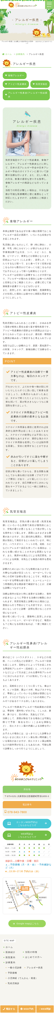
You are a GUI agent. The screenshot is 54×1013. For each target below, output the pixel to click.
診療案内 (10, 962)
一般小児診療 (15, 967)
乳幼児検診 (13, 983)
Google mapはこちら (28, 923)
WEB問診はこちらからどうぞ (27, 835)
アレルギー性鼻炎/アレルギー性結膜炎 (28, 95)
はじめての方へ (33, 957)
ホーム (9, 947)
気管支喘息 (41, 84)
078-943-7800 (17, 812)
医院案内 (10, 957)
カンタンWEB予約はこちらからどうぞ (27, 823)
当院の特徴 (31, 952)
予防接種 (12, 973)
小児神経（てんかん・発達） (23, 978)
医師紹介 (10, 952)
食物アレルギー (16, 75)
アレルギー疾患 (35, 967)
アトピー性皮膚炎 (17, 84)
